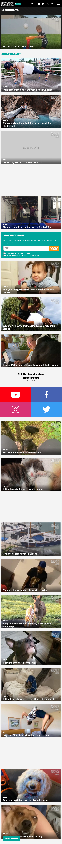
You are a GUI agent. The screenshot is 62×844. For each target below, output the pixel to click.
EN (33, 3)
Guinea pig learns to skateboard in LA (23, 162)
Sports (5, 87)
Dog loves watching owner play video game (26, 800)
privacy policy (26, 253)
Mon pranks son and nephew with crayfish (25, 590)
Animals (5, 159)
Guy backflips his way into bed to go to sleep (26, 735)
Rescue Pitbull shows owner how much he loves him (30, 365)
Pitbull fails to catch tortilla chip (20, 662)
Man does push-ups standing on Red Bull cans (27, 89)
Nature (5, 551)
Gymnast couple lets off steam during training (27, 227)
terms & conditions (14, 253)
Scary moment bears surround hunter (22, 452)
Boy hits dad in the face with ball (18, 46)
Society (5, 120)
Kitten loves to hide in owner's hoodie (23, 488)
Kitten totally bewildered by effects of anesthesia (29, 699)
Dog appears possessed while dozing (22, 836)
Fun (4, 43)
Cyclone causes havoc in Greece (20, 553)
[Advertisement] (16, 179)
